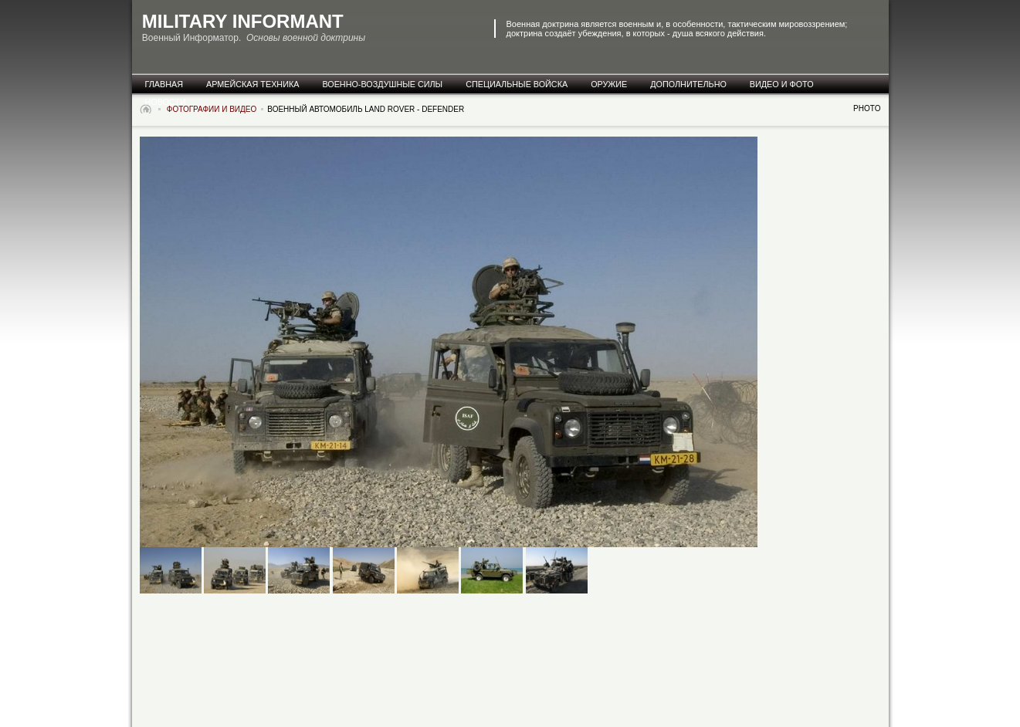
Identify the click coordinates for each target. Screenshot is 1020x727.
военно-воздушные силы (382, 84)
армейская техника (252, 84)
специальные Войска (517, 84)
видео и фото (782, 84)
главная (164, 84)
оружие (609, 84)
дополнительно (688, 84)
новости (165, 102)
